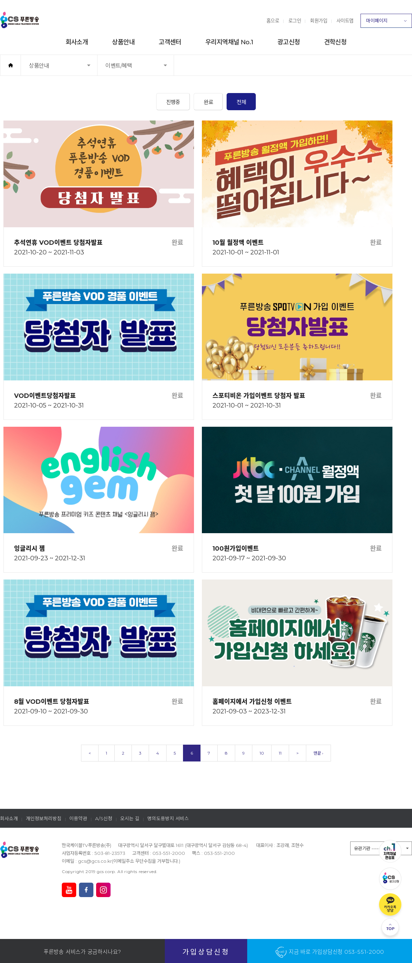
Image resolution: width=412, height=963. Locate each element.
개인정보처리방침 (43, 818)
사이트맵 (345, 20)
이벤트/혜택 (127, 69)
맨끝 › (318, 753)
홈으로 (272, 20)
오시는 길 (129, 818)
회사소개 (77, 42)
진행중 (173, 102)
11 (280, 753)
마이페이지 (386, 22)
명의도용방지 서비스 (168, 818)
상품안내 (123, 42)
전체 (241, 102)
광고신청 (288, 42)
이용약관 (78, 818)
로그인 (294, 20)
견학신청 (335, 42)
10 (262, 753)
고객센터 (170, 42)
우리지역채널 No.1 (229, 42)
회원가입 (318, 20)
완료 (208, 102)
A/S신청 (103, 818)
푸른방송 (19, 20)
